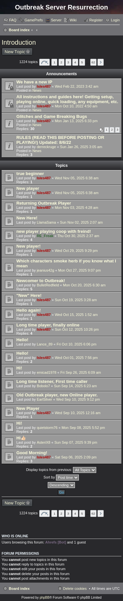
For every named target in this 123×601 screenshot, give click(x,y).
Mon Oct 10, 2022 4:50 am (76, 106)
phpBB (44, 597)
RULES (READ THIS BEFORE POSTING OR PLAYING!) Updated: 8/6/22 (60, 140)
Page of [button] (44, 62)
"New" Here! (29, 295)
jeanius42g (45, 270)
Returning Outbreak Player (43, 203)
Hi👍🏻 (21, 437)
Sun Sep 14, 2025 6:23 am (75, 386)
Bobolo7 (43, 386)
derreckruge (46, 147)
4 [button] (75, 62)
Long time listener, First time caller (52, 381)
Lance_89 (44, 344)
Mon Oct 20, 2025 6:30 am (84, 285)
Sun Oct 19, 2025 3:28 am (76, 300)
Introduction (19, 42)
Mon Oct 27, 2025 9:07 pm (79, 270)
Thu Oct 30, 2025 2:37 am (78, 236)
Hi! (19, 368)
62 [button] (93, 62)
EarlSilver (44, 399)
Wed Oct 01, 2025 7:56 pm (76, 358)
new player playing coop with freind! (53, 231)
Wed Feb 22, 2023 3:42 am (76, 86)
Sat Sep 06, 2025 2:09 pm (76, 457)
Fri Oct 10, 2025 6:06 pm (77, 344)
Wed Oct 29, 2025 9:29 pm (76, 251)
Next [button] (100, 62)
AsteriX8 (43, 442)
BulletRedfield (48, 285)
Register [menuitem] (96, 20)
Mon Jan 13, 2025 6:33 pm (76, 121)
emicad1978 (46, 372)
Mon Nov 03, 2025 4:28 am (76, 208)
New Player (27, 408)
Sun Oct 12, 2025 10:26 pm (77, 329)
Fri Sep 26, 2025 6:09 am (81, 372)
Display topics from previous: (61, 470)
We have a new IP (34, 81)
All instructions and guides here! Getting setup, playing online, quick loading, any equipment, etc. (67, 99)
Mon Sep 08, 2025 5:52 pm (83, 428)
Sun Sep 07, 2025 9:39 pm (75, 442)
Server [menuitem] (56, 20)
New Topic (15, 52)
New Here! (27, 217)
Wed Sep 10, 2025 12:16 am (77, 413)
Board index (19, 30)
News (37, 90)
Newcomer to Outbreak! (40, 280)
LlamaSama (46, 222)
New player (27, 188)
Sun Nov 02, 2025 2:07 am (81, 222)
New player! (28, 246)
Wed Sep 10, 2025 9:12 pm (78, 399)
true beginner (30, 173)
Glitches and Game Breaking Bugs (51, 116)
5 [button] (82, 62)
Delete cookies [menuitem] (75, 588)
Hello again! (28, 310)
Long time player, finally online (47, 325)
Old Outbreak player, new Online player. (56, 394)
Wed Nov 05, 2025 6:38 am (76, 178)
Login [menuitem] (115, 20)
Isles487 (44, 86)
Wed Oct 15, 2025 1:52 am (76, 315)
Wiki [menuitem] (73, 20)
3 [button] (68, 62)
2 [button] (61, 62)
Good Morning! (31, 452)
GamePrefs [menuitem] (34, 20)
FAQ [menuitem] (12, 20)
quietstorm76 (47, 428)
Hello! (22, 339)
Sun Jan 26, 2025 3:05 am (81, 147)
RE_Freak (45, 236)
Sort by (61, 477)
